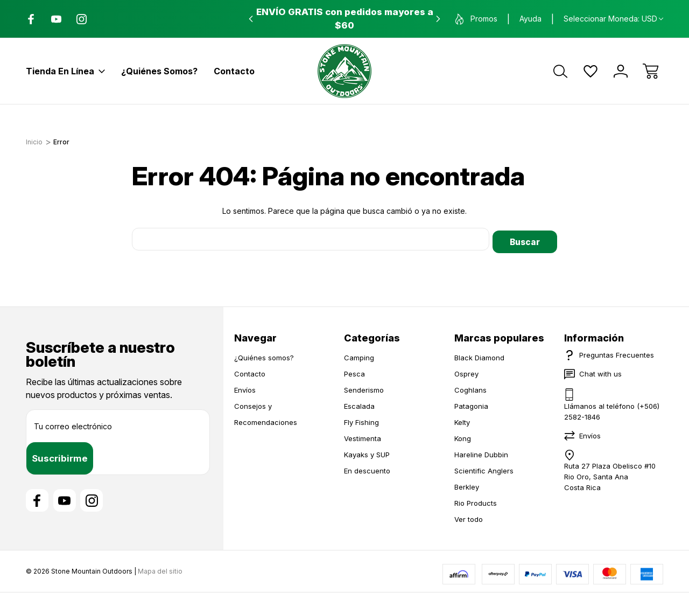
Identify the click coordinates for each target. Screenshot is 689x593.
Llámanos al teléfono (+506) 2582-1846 (611, 408)
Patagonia (471, 403)
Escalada (359, 403)
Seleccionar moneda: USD (613, 18)
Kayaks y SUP (367, 452)
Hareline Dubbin (481, 452)
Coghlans (470, 387)
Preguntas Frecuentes (616, 352)
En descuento (367, 468)
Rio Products (475, 500)
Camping (359, 355)
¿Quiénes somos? (159, 71)
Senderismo (364, 387)
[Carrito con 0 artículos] (650, 71)
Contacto (234, 71)
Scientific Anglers (484, 468)
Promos (476, 19)
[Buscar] (560, 71)
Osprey (466, 371)
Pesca (354, 371)
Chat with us (600, 371)
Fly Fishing (361, 419)
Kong (462, 435)
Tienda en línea (65, 71)
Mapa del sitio (160, 571)
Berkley (466, 484)
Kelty (462, 419)
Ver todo (468, 516)
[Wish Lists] (590, 71)
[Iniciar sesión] (620, 71)
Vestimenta (362, 435)
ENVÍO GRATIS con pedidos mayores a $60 (344, 18)
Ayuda (530, 18)
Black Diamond (479, 355)
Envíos (245, 387)
